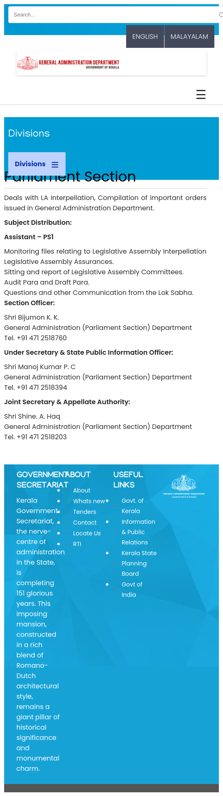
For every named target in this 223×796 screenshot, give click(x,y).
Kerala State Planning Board (139, 563)
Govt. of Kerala (132, 506)
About (81, 490)
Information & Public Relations (138, 532)
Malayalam (189, 36)
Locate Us (87, 533)
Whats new (89, 501)
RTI (77, 544)
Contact (84, 522)
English (145, 36)
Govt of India (132, 589)
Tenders (84, 512)
